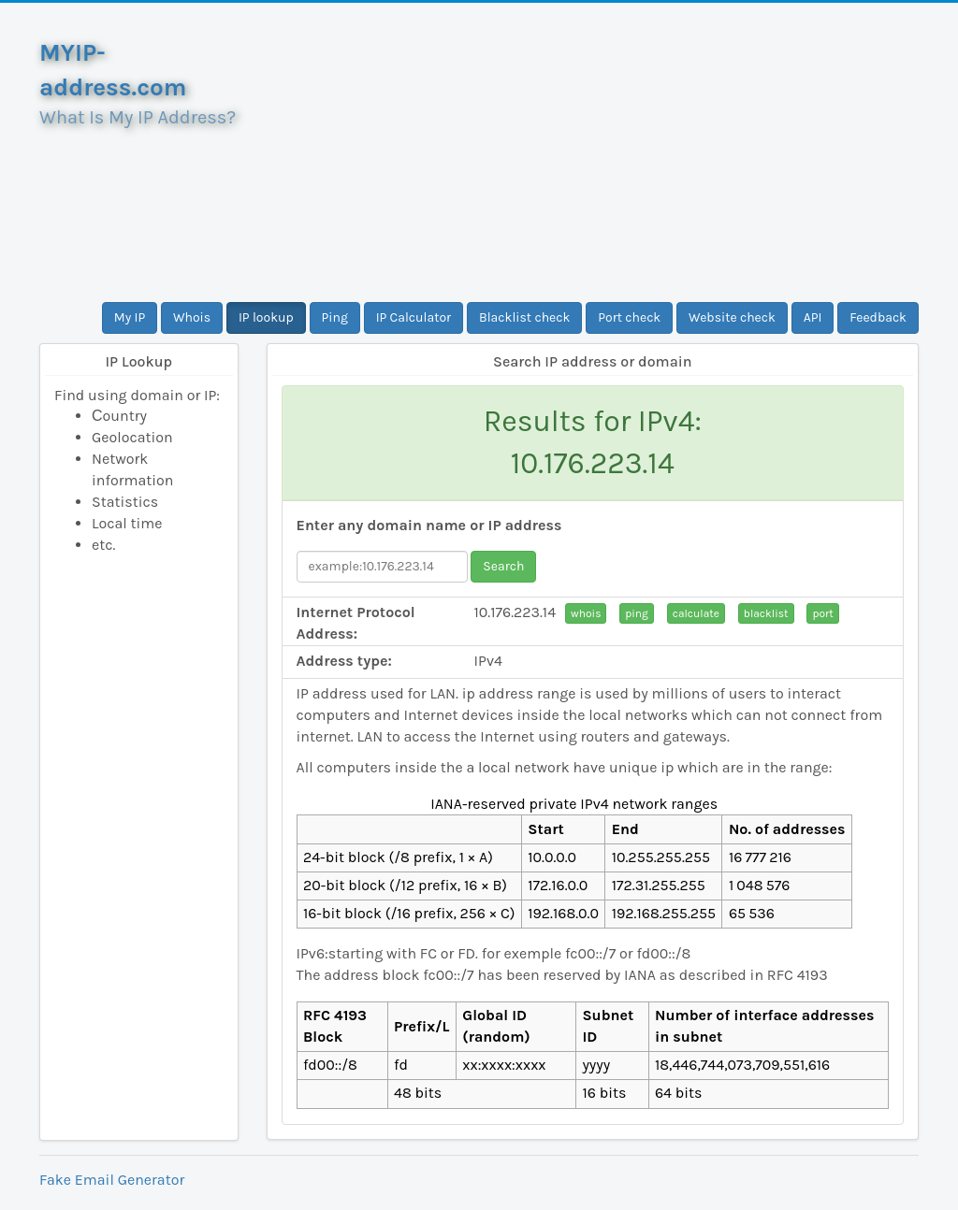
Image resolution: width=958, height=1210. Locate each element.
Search (503, 566)
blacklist (766, 613)
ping (636, 613)
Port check (629, 317)
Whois (191, 317)
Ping (335, 317)
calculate (696, 613)
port (822, 613)
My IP (129, 317)
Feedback (878, 317)
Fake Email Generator (111, 1179)
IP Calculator (414, 317)
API (813, 317)
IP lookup (266, 317)
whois (586, 613)
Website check (732, 317)
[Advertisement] (593, 152)
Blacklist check (524, 317)
